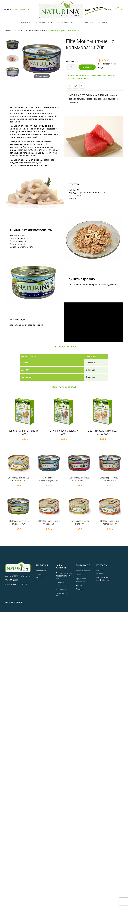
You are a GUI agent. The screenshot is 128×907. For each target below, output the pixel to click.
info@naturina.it (22, 9)
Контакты (103, 22)
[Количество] (71, 67)
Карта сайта (61, 589)
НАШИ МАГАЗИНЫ (86, 22)
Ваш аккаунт (83, 565)
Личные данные (83, 571)
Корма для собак (43, 22)
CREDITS (24, 584)
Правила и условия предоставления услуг (64, 576)
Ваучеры (80, 589)
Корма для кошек (65, 22)
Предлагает (40, 571)
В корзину (87, 67)
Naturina (25, 22)
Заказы (79, 575)
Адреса (79, 585)
